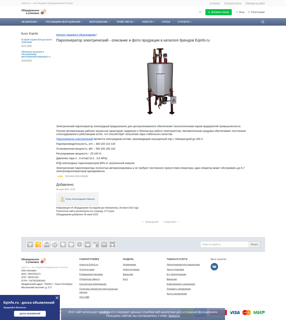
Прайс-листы (126, 21)
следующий (170, 222)
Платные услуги (232, 3)
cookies (106, 312)
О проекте (214, 3)
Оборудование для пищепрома (183, 264)
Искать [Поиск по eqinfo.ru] (254, 244)
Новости (148, 21)
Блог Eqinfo (29, 33)
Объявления (30, 21)
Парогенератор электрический (74, 138)
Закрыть (174, 315)
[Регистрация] (256, 12)
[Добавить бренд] (218, 12)
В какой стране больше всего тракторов (37, 40)
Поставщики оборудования (64, 21)
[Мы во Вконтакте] (214, 266)
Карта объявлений (177, 294)
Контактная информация (92, 284)
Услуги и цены (86, 269)
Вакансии (128, 274)
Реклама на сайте (255, 3)
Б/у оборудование (176, 274)
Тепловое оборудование (76, 176)
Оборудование (99, 21)
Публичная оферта (89, 279)
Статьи (166, 22)
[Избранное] (200, 12)
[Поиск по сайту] (263, 22)
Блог (125, 279)
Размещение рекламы (91, 274)
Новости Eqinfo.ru (88, 264)
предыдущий (152, 222)
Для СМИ (84, 297)
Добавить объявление (179, 289)
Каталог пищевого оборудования (76, 34)
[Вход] (239, 12)
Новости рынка (131, 269)
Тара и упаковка (175, 269)
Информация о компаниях (181, 284)
